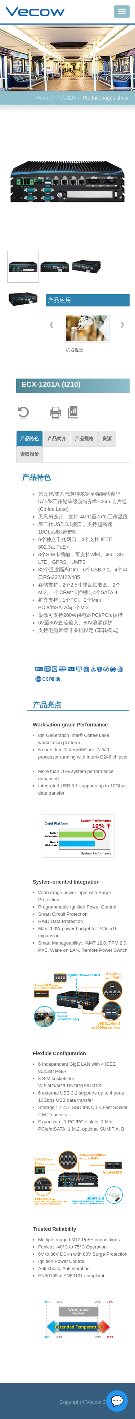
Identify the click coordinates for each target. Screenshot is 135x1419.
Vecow (35, 12)
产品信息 (66, 98)
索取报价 (29, 454)
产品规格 (84, 438)
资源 (107, 438)
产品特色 (29, 438)
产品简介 (57, 438)
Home (42, 98)
